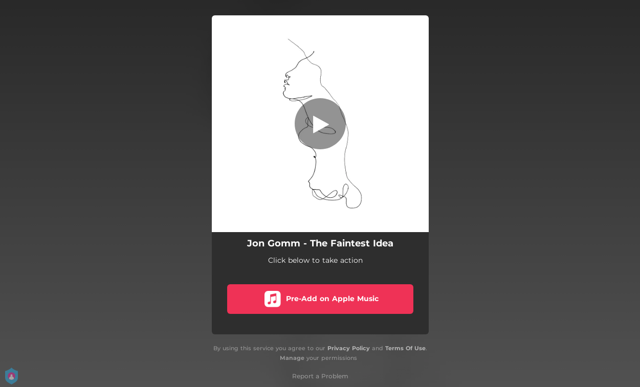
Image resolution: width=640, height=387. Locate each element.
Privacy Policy (348, 348)
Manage (292, 357)
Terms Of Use (405, 348)
